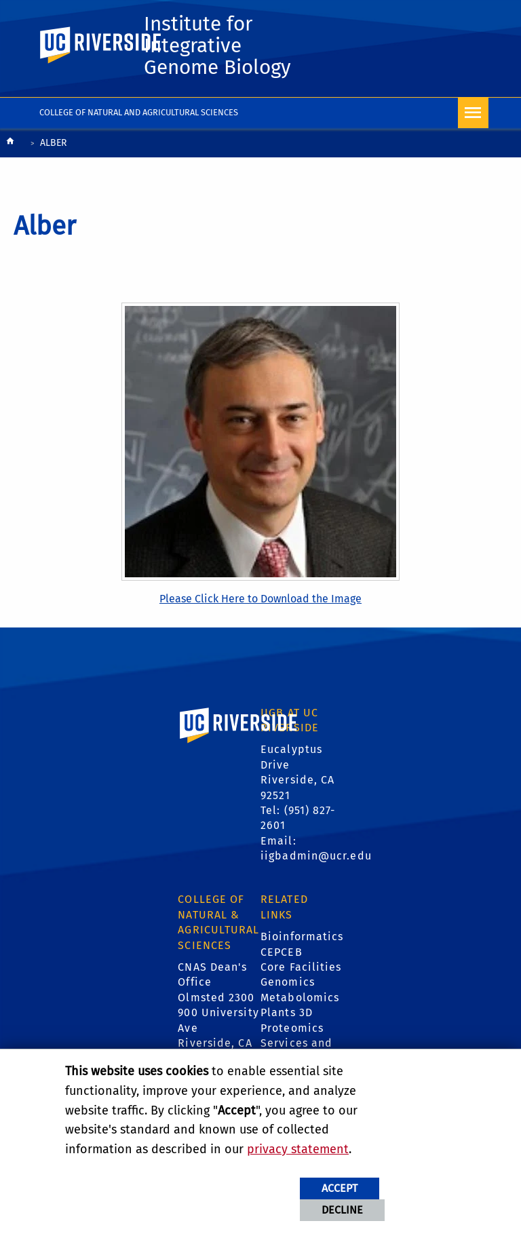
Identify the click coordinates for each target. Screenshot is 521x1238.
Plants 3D (286, 1012)
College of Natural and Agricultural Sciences (138, 112)
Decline (342, 1209)
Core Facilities (301, 967)
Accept (340, 1188)
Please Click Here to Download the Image (260, 598)
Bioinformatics (301, 936)
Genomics (287, 981)
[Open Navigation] (473, 113)
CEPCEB (281, 952)
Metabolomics (299, 997)
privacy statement (298, 1149)
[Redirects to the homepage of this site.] (10, 144)
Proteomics (292, 1028)
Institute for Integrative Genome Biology (217, 45)
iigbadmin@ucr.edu (316, 855)
